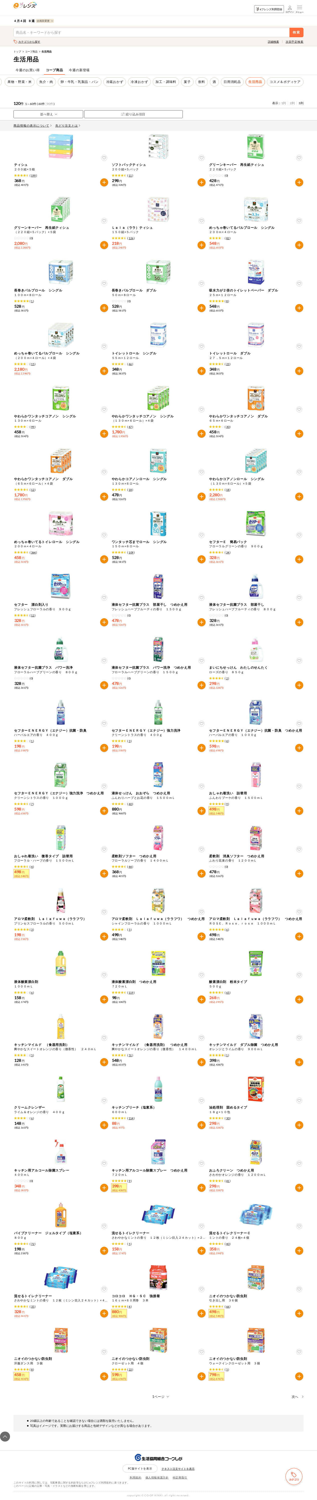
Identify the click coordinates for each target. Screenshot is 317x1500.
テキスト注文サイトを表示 (178, 1468)
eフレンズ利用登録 (269, 9)
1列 (283, 103)
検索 (296, 32)
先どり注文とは (67, 125)
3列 (301, 103)
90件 (50, 104)
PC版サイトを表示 (140, 1468)
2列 (292, 103)
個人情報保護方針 (157, 1477)
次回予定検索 (294, 41)
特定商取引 (180, 1477)
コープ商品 (31, 51)
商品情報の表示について (33, 125)
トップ (17, 51)
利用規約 (135, 1477)
